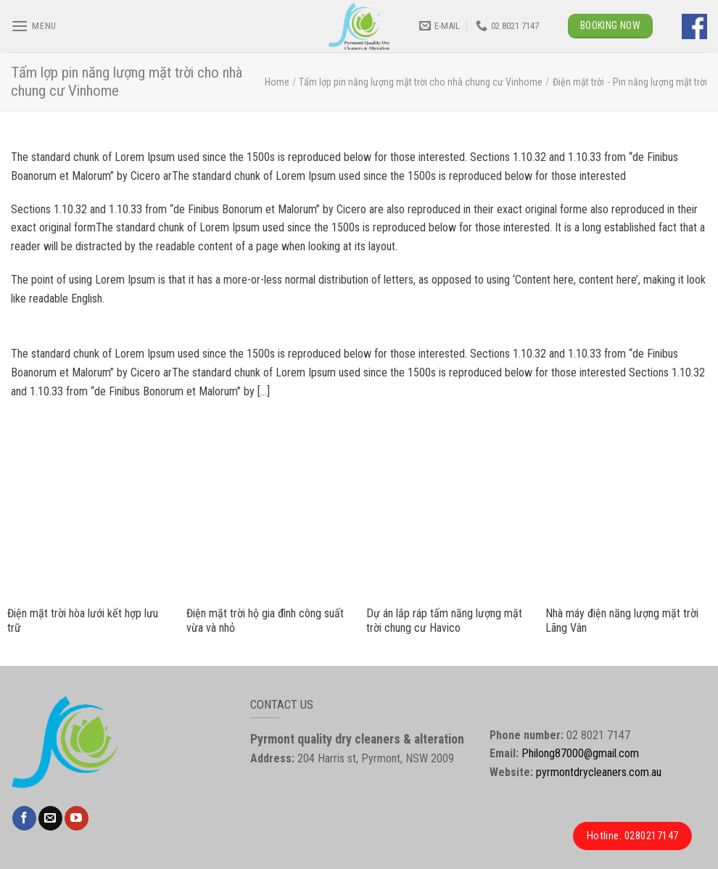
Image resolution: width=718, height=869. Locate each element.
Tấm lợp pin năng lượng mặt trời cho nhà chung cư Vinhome (420, 82)
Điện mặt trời (578, 82)
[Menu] (34, 26)
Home (277, 82)
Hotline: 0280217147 (633, 835)
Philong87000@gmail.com (580, 753)
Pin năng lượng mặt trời (660, 82)
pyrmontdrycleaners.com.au (598, 772)
